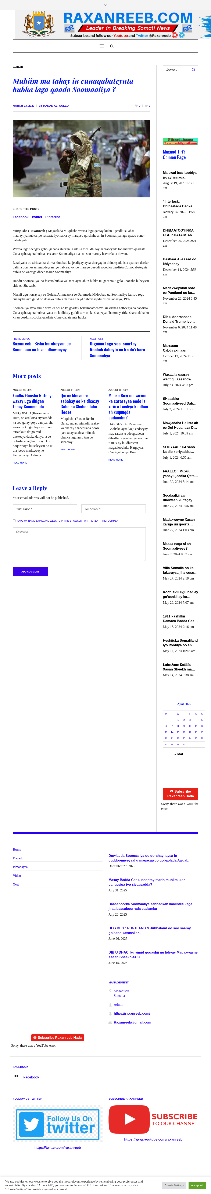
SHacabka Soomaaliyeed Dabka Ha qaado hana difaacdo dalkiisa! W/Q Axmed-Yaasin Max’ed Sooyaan (180, 401)
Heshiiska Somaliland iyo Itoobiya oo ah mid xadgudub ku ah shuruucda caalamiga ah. (180, 643)
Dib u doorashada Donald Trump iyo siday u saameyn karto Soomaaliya (177, 319)
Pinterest (52, 217)
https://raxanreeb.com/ (132, 1013)
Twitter (37, 217)
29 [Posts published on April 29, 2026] (178, 744)
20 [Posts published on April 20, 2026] (166, 738)
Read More (20, 462)
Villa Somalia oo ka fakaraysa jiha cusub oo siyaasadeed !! (179, 570)
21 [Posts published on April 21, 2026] (172, 738)
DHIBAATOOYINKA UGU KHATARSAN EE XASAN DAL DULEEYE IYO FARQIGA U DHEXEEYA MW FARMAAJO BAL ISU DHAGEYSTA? (180, 233)
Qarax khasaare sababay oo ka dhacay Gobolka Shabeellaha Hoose (80, 403)
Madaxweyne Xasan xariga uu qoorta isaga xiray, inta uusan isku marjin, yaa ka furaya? (179, 522)
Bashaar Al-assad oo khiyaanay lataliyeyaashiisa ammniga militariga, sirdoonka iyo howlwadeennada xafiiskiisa (179, 261)
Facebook (21, 217)
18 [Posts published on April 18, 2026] (196, 732)
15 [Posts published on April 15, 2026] (178, 732)
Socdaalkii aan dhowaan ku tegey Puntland (177, 498)
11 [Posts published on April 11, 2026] (196, 726)
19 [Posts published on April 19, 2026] (202, 732)
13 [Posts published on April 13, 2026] (166, 732)
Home (17, 849)
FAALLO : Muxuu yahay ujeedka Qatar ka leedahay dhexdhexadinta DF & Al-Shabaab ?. (180, 473)
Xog (16, 884)
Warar (18, 67)
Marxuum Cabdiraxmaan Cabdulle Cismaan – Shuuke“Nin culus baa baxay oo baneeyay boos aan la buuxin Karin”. (180, 348)
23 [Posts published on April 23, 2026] (184, 738)
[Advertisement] (179, 110)
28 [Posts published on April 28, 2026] (172, 744)
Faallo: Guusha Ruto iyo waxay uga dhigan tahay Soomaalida (33, 401)
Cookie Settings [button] (174, 1185)
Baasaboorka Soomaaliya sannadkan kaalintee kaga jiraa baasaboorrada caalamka (150, 906)
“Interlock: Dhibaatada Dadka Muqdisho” (177, 204)
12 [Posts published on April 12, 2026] (202, 726)
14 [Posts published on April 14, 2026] (172, 732)
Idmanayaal (21, 867)
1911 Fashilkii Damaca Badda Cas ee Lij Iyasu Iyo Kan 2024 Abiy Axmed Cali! (178, 618)
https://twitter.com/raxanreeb (58, 1147)
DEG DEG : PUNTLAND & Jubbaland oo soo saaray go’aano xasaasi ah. (149, 930)
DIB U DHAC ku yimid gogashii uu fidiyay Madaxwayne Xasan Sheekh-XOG (153, 955)
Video (17, 875)
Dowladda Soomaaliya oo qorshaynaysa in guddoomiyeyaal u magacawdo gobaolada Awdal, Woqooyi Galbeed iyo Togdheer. (148, 858)
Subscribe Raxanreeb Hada (180, 794)
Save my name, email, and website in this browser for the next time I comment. (68, 520)
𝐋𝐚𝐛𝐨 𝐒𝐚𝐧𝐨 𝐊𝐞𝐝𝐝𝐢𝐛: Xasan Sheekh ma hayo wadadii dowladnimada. (177, 667)
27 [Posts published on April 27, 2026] (166, 744)
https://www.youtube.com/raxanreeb (153, 1139)
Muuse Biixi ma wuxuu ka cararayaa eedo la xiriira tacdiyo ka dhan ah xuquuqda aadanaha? (128, 406)
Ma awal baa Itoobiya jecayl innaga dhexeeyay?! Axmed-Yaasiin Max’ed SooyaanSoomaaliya (180, 175)
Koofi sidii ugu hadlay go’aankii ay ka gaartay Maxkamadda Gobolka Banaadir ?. (180, 594)
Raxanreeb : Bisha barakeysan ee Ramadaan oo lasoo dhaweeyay (42, 346)
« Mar (179, 754)
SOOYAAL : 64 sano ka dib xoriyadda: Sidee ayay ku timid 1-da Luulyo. (179, 449)
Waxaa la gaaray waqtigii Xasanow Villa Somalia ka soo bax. (179, 377)
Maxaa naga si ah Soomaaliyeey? (177, 546)
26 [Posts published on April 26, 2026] (202, 738)
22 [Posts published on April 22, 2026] (178, 738)
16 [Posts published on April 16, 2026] (184, 732)
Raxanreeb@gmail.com (132, 1022)
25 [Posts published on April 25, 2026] (196, 738)
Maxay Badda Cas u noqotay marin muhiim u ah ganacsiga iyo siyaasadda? (147, 882)
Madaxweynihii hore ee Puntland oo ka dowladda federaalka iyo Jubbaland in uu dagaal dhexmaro (179, 290)
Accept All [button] (197, 1185)
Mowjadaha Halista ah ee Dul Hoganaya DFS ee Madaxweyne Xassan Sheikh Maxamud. (180, 425)
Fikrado (18, 858)
